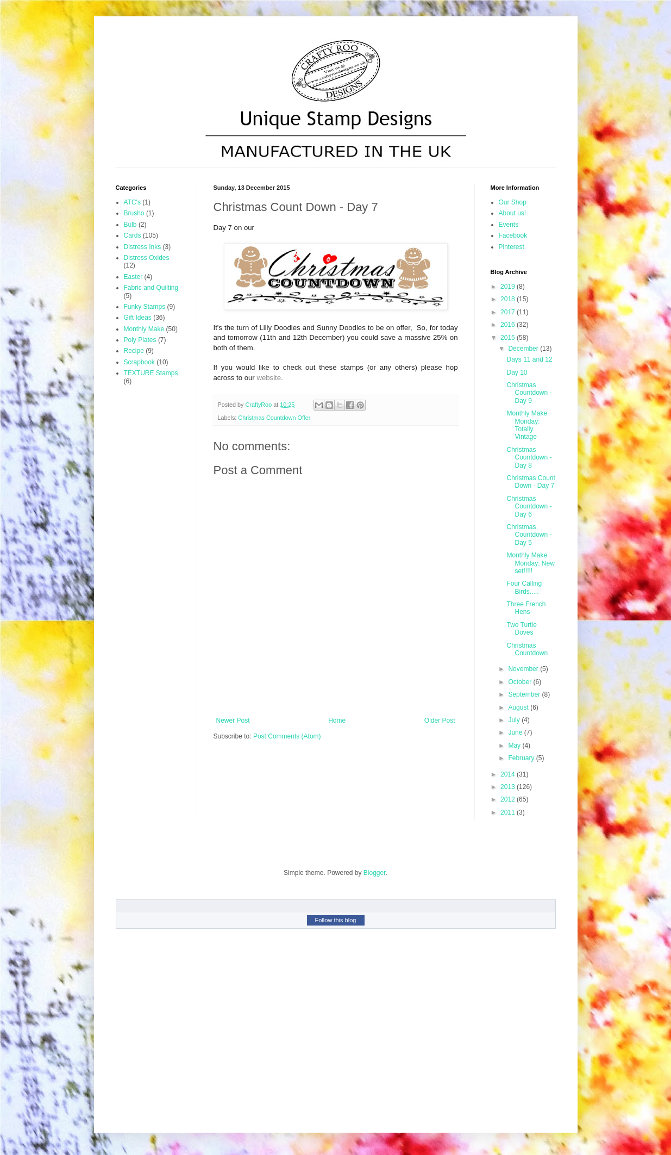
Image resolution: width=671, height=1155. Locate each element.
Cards (132, 235)
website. (269, 378)
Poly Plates (140, 340)
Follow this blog (335, 920)
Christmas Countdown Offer (274, 417)
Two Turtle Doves (521, 628)
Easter (133, 277)
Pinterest (511, 247)
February (522, 758)
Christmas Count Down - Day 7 (530, 481)
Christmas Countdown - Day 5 (528, 535)
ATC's (132, 202)
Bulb (130, 224)
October (520, 682)
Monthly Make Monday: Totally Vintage (526, 424)
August (519, 707)
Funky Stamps (145, 307)
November (524, 669)
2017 (508, 312)
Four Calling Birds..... (524, 587)
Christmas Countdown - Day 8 (528, 457)
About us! (512, 213)
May (515, 745)
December (524, 348)
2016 (508, 324)
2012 (508, 799)
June (516, 732)
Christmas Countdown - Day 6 (528, 506)
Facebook (513, 235)
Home (337, 720)
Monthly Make (144, 329)
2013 (508, 787)
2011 (508, 812)
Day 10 (516, 372)
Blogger (374, 873)
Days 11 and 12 (529, 359)
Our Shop (512, 202)
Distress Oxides (147, 258)
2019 (508, 286)
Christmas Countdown (527, 649)
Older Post (439, 720)
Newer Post (233, 720)
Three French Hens (525, 608)
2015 (508, 337)
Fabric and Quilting (151, 287)
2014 (508, 774)
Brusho (134, 213)
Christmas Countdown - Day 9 (528, 393)
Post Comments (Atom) (287, 736)
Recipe (134, 351)
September (525, 694)
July (515, 720)
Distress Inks (142, 247)
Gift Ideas (138, 317)
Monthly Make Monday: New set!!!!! (530, 563)
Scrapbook (139, 362)
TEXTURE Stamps (151, 373)
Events (509, 224)
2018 (508, 299)
